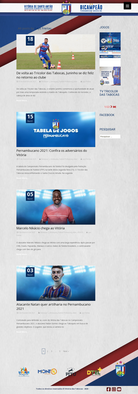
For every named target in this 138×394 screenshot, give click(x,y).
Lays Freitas (43, 28)
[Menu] (127, 5)
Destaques (54, 81)
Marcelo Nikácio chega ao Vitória (40, 228)
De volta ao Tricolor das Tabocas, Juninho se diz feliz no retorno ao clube (55, 75)
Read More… (22, 100)
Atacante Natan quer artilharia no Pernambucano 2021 (53, 306)
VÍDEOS (80, 232)
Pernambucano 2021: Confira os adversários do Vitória (51, 152)
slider (75, 81)
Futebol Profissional (66, 81)
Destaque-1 (45, 81)
